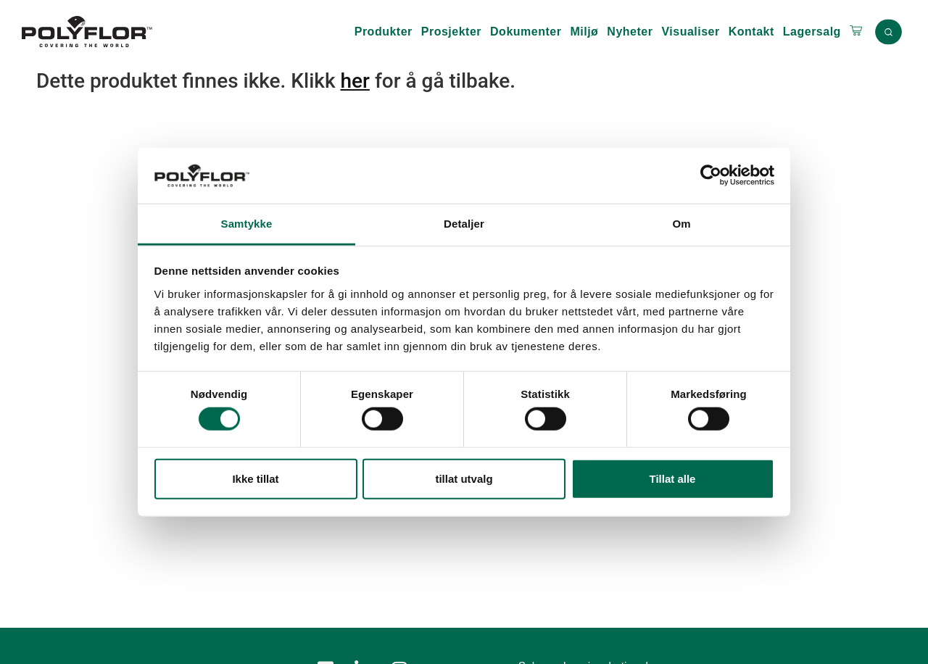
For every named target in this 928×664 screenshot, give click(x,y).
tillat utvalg (463, 478)
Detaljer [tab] (464, 223)
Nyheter (629, 31)
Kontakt (751, 31)
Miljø (584, 31)
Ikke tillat (255, 478)
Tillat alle (673, 478)
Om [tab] (681, 223)
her (354, 81)
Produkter (384, 31)
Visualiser (690, 31)
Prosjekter (451, 31)
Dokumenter (525, 31)
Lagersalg (812, 31)
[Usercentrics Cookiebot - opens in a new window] (710, 175)
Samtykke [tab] (247, 223)
